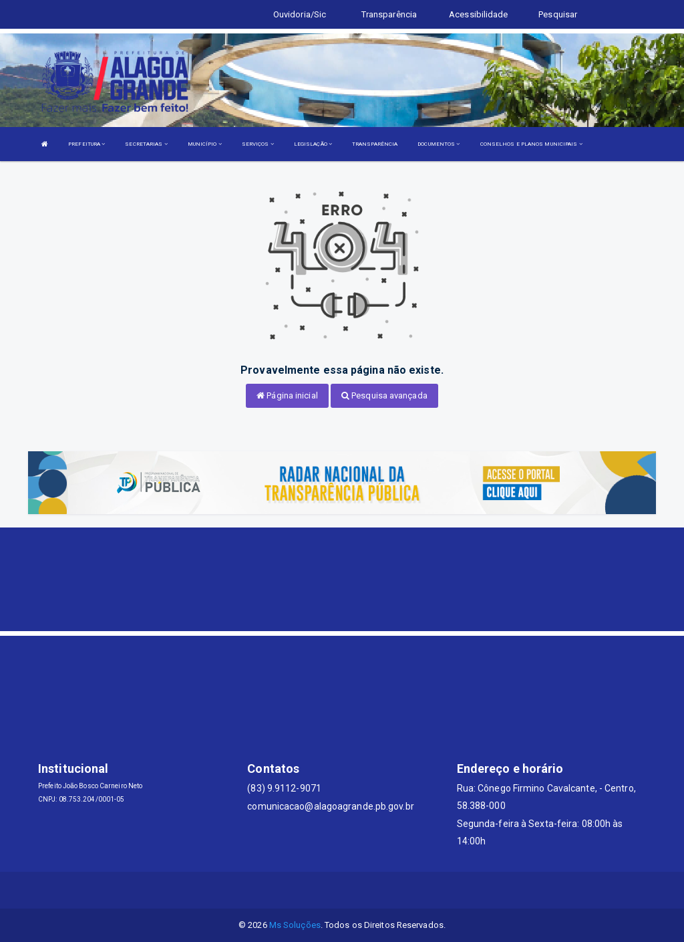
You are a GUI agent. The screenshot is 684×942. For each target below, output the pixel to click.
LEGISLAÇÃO (313, 144)
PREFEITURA (86, 144)
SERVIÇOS (258, 144)
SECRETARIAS (146, 144)
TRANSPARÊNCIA (374, 144)
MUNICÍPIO (205, 144)
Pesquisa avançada (384, 395)
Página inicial (287, 395)
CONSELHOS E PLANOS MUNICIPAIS (531, 144)
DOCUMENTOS (438, 144)
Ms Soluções (295, 925)
